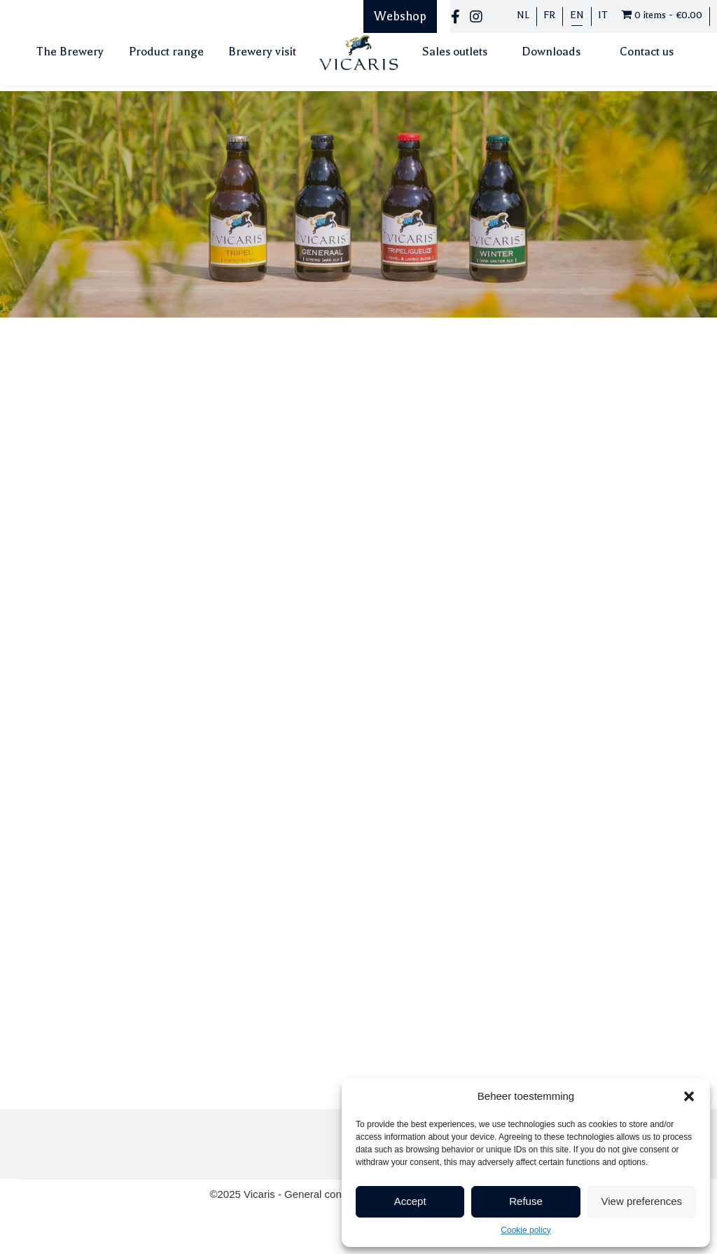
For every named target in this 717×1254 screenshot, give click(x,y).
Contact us (647, 51)
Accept (410, 1201)
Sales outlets (454, 51)
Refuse (526, 1201)
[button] (689, 1096)
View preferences (642, 1201)
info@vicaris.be (101, 426)
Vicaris (261, 1194)
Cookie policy (525, 1230)
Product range (166, 51)
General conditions (329, 1194)
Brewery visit (262, 51)
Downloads (551, 51)
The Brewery (70, 51)
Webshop (400, 16)
